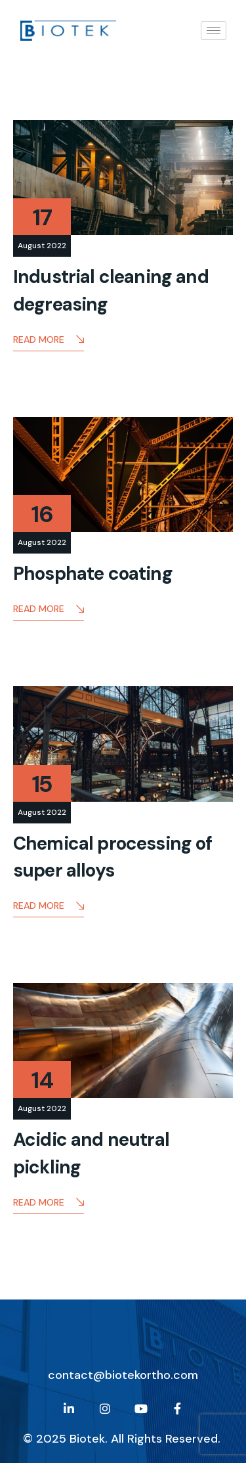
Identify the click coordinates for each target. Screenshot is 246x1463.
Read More (48, 340)
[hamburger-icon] (213, 30)
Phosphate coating (93, 573)
